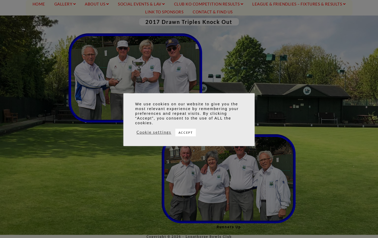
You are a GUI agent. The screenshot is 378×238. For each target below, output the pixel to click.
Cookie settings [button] (153, 132)
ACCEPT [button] (185, 132)
